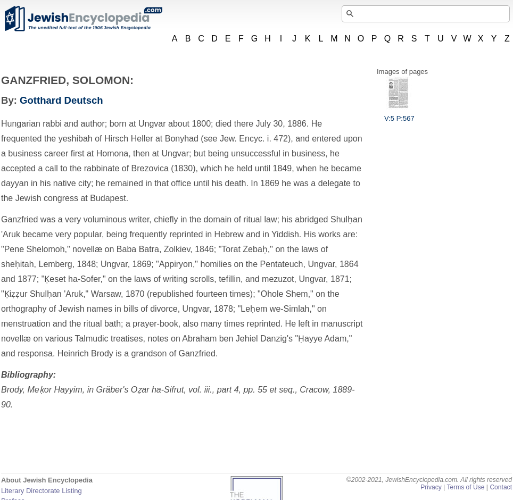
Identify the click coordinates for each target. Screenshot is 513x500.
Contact (501, 487)
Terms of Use (465, 487)
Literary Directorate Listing (41, 491)
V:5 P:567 (399, 114)
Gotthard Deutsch (61, 100)
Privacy (431, 487)
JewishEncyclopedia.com (83, 18)
